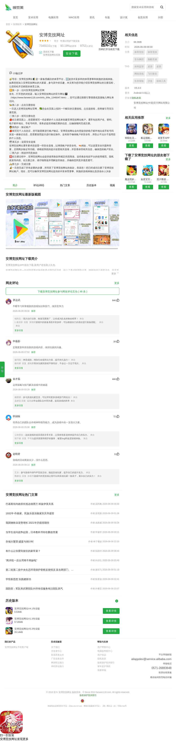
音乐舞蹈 (139, 59)
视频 (112, 185)
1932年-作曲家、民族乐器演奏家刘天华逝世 (30, 513)
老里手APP (163, 138)
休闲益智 (139, 66)
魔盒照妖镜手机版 (132, 179)
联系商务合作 (57, 655)
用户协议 (102, 655)
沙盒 (150, 81)
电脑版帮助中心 (105, 651)
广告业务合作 (57, 658)
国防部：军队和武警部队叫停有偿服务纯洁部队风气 (34, 588)
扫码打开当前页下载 (109, 49)
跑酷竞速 (152, 59)
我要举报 (102, 670)
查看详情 (111, 610)
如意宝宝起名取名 (148, 179)
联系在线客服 (165, 672)
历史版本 (91, 185)
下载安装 (75, 41)
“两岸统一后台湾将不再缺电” (21, 560)
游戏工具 (161, 81)
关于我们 (55, 647)
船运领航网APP (148, 138)
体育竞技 (139, 52)
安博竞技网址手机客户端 (16, 647)
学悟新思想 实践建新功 (18, 579)
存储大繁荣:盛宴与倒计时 (20, 541)
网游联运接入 (57, 662)
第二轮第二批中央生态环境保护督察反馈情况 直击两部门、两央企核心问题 (40, 569)
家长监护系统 (104, 666)
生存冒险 (139, 81)
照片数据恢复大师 (163, 179)
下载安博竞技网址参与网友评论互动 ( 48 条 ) (62, 291)
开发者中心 (56, 651)
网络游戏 (139, 73)
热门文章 (65, 185)
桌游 (150, 66)
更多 (115, 273)
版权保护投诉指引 (106, 662)
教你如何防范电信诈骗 (161, 677)
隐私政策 (136, 98)
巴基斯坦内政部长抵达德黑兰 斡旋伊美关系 (30, 504)
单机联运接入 (57, 666)
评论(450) (38, 185)
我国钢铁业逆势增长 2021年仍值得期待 (27, 522)
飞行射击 (152, 73)
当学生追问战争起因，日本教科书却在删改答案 (32, 532)
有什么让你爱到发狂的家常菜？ (23, 551)
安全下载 (72, 53)
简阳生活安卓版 (132, 138)
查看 (131, 145)
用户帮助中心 (104, 647)
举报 (2, 369)
